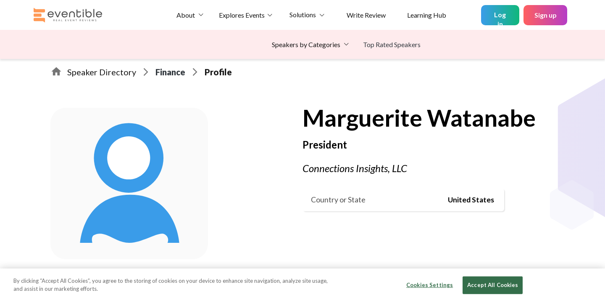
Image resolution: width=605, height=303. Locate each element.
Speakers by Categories (306, 44)
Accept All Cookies (492, 285)
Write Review (366, 15)
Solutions (302, 15)
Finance (170, 72)
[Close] (591, 285)
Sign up (545, 15)
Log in (500, 18)
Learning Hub (426, 15)
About (185, 15)
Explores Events (242, 15)
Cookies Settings (429, 285)
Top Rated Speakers (392, 44)
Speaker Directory (101, 72)
